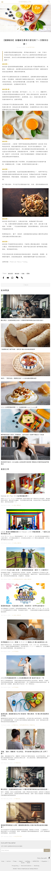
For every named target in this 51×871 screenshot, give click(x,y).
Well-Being (17, 505)
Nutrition (31, 47)
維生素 (10, 273)
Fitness (15, 651)
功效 (23, 273)
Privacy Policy (15, 865)
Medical (15, 725)
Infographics (18, 579)
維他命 (17, 273)
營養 (28, 273)
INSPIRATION (36, 861)
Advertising (36, 865)
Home (2, 861)
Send (46, 850)
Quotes (23, 862)
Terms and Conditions (26, 865)
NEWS (28, 862)
